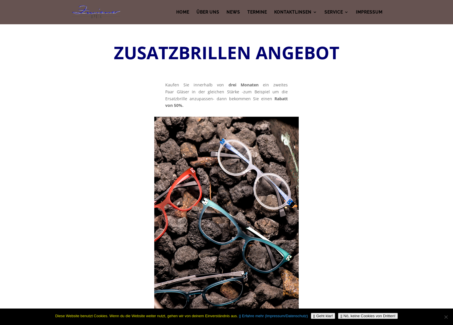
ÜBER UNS (207, 12)
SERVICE (333, 12)
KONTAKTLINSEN (292, 12)
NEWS (233, 12)
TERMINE (257, 12)
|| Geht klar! (323, 316)
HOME (182, 12)
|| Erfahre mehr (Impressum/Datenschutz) (273, 316)
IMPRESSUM (369, 12)
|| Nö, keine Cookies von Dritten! (368, 316)
